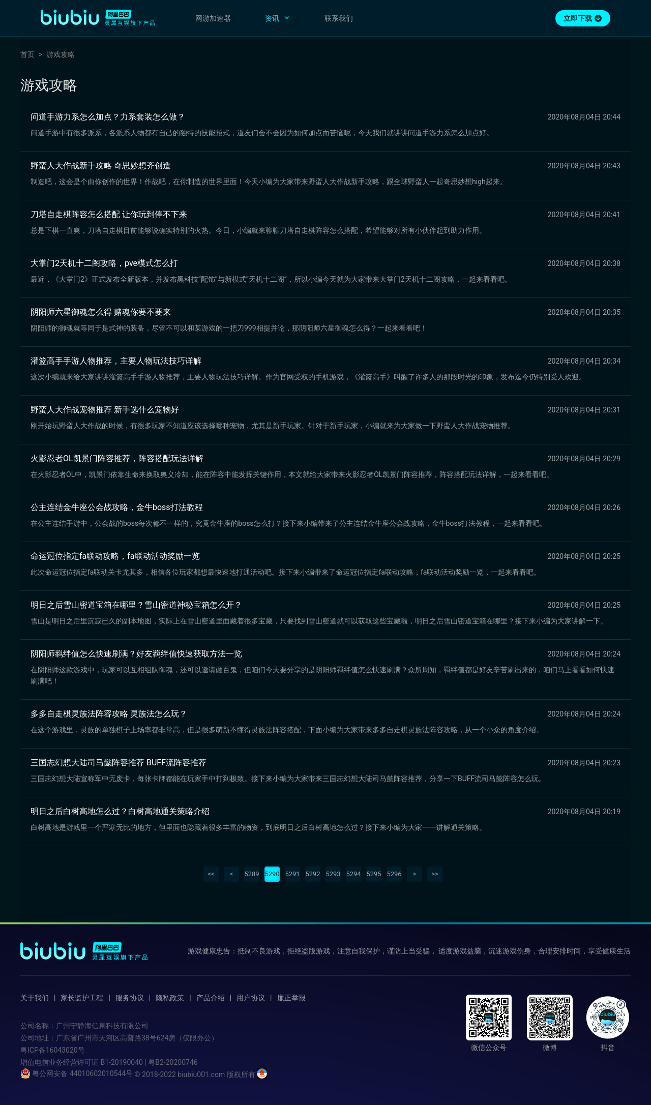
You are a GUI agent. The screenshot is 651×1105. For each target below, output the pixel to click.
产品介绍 (210, 997)
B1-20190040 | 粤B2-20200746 (148, 1062)
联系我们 (338, 18)
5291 (292, 874)
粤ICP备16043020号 (52, 1050)
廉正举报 (291, 997)
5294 (353, 874)
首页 (27, 54)
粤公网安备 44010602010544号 (76, 1073)
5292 (312, 874)
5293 (333, 874)
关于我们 (34, 997)
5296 (394, 874)
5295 (373, 874)
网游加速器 (213, 18)
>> (434, 874)
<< (211, 874)
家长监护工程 (82, 997)
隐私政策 (170, 997)
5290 (271, 874)
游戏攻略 (60, 54)
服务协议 (129, 997)
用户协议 (250, 997)
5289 (251, 874)
